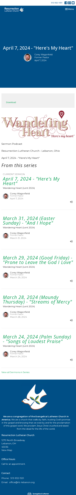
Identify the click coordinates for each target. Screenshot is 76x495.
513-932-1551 (56, 2)
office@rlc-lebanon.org (22, 482)
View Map (6, 450)
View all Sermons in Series (15, 372)
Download (11, 102)
